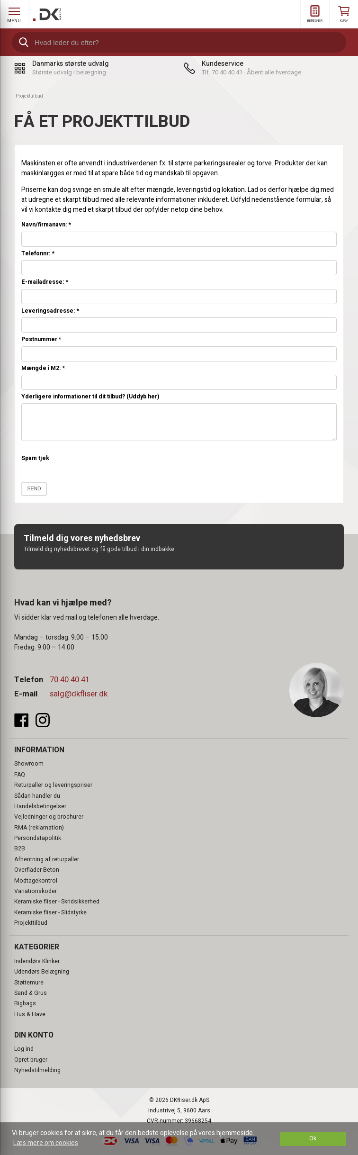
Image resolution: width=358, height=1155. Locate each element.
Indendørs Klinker (37, 961)
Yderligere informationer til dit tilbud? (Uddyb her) (90, 396)
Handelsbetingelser (40, 806)
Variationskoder (35, 891)
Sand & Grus (30, 993)
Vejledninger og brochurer (48, 816)
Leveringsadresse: (50, 311)
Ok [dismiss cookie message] (312, 1138)
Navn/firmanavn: (46, 224)
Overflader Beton (36, 870)
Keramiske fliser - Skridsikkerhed (56, 901)
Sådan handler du (37, 796)
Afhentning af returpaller (46, 859)
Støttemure (29, 982)
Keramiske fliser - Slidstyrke (50, 912)
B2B (19, 848)
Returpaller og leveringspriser (53, 785)
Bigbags (25, 1003)
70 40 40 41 (70, 680)
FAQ (19, 774)
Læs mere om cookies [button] (45, 1143)
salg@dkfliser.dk (78, 694)
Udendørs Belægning (41, 971)
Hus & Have (29, 1014)
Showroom (29, 763)
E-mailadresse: (44, 282)
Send (34, 488)
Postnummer (41, 339)
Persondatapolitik (37, 838)
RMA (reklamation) (39, 827)
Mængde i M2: (43, 368)
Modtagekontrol (35, 880)
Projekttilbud (30, 923)
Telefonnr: (37, 253)
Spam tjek (35, 458)
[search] (179, 42)
